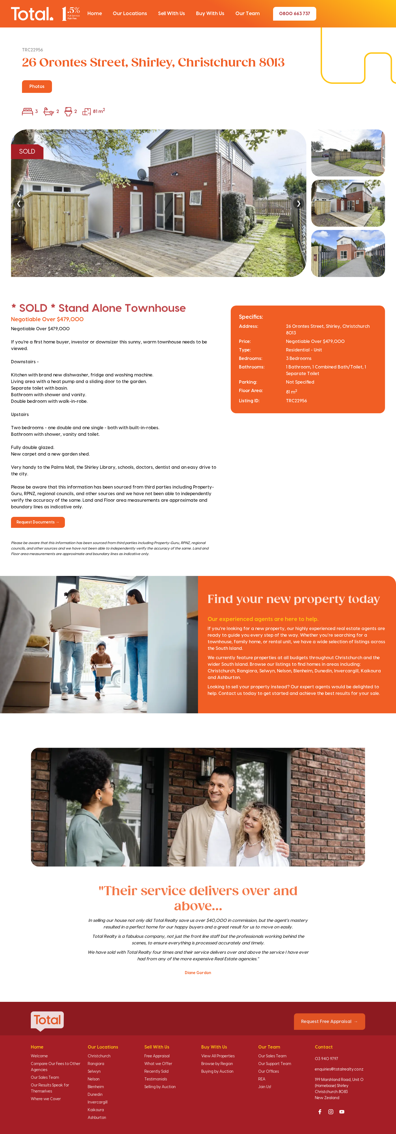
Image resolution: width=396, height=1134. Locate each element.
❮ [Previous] (18, 203)
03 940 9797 (326, 1059)
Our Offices (268, 1072)
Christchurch (99, 1056)
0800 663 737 (294, 14)
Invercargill (98, 1102)
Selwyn (94, 1072)
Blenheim (96, 1087)
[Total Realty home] (45, 14)
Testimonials (155, 1079)
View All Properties (218, 1056)
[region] (198, 203)
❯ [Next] (298, 203)
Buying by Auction (217, 1072)
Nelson (94, 1079)
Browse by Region (217, 1064)
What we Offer (158, 1064)
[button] (94, 13)
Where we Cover (46, 1099)
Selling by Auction (160, 1087)
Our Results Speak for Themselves (50, 1088)
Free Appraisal (157, 1056)
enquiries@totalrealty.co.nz (339, 1069)
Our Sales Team (45, 1078)
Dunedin (95, 1095)
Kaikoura (96, 1110)
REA (261, 1079)
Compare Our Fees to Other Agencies (55, 1067)
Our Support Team (274, 1064)
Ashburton (97, 1118)
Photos (37, 86)
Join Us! (264, 1087)
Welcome (39, 1056)
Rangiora (96, 1064)
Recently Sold (156, 1072)
